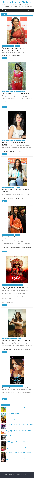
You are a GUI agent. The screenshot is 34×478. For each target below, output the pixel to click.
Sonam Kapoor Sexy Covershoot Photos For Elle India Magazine (19, 452)
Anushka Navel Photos (24, 98)
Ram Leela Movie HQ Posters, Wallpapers (14, 419)
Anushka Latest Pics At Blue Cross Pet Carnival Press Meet (12, 196)
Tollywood (17, 45)
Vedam (12, 148)
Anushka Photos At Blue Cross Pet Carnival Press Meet (15, 190)
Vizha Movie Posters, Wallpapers (12, 413)
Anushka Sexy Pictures (26, 196)
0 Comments (17, 52)
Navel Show (24, 99)
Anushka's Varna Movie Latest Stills (26, 345)
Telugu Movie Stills (12, 338)
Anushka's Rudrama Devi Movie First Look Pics (13, 293)
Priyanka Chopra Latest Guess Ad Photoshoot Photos (17, 435)
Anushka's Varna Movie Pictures (7, 394)
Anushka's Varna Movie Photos (15, 392)
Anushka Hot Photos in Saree (15, 98)
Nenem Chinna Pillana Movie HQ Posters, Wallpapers (16, 407)
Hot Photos (4, 91)
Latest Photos (5, 45)
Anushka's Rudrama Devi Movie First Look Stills (10, 296)
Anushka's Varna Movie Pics (26, 392)
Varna (3, 346)
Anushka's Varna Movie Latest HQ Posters (14, 391)
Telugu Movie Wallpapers (13, 285)
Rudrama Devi (10, 298)
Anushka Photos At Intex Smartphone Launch (13, 49)
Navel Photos (19, 99)
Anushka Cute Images (15, 147)
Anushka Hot (25, 96)
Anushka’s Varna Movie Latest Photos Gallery (16, 340)
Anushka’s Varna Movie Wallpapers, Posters (16, 388)
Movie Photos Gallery (17, 2)
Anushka (23, 52)
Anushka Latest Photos (25, 194)
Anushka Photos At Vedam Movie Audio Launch (14, 143)
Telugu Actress (11, 45)
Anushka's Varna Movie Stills (18, 394)
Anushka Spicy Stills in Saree (12, 99)
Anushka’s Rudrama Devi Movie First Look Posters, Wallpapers (15, 288)
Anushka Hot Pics (28, 147)
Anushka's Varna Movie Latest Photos (15, 343)
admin (12, 52)
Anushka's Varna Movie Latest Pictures (12, 345)
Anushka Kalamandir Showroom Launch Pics (12, 243)
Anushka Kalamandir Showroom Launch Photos (15, 237)
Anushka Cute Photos (16, 194)
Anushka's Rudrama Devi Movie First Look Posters (19, 295)
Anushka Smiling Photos (6, 148)
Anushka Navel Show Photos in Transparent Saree (16, 94)
